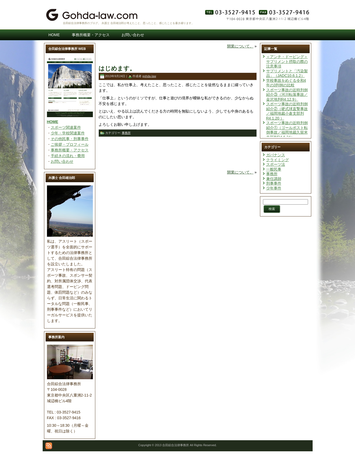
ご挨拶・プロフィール (70, 144)
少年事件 (273, 188)
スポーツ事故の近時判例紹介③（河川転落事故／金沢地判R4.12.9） (287, 94)
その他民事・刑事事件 (70, 139)
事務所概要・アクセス (70, 150)
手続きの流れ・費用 (68, 156)
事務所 (126, 132)
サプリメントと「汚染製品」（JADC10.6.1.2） (287, 73)
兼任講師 (273, 179)
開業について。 (240, 46)
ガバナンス (275, 155)
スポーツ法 (275, 164)
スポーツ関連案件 (66, 127)
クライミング (277, 160)
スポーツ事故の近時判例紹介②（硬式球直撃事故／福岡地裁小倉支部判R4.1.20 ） (287, 111)
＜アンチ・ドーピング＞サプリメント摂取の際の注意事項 (287, 61)
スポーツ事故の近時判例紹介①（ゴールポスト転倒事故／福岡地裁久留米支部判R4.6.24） (287, 130)
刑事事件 (273, 183)
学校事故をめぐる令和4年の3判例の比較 (286, 82)
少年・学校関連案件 (68, 133)
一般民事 (273, 169)
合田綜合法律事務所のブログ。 (82, 23)
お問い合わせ (62, 161)
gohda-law (149, 76)
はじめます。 (117, 68)
